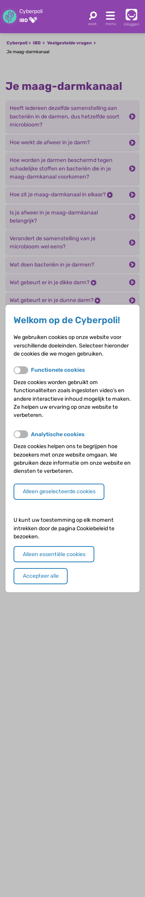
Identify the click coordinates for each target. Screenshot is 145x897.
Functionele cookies (58, 370)
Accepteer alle (41, 576)
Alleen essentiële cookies (54, 554)
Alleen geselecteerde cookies (59, 491)
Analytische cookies (58, 434)
